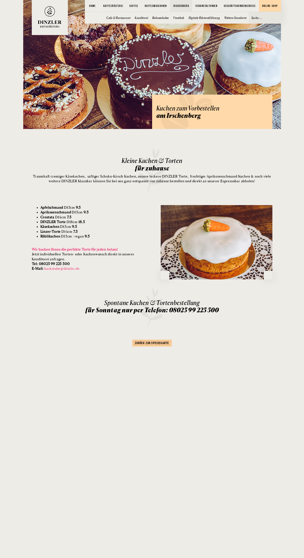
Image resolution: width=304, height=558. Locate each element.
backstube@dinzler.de (62, 268)
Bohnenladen (160, 17)
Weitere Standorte (235, 17)
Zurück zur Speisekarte (152, 343)
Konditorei (141, 17)
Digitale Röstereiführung (204, 17)
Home (92, 6)
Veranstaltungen (206, 6)
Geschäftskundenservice (240, 6)
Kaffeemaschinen (156, 6)
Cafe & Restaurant (118, 17)
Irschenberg (181, 6)
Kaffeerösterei (113, 6)
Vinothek (178, 17)
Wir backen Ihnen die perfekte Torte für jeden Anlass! (75, 249)
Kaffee (134, 6)
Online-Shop (270, 6)
